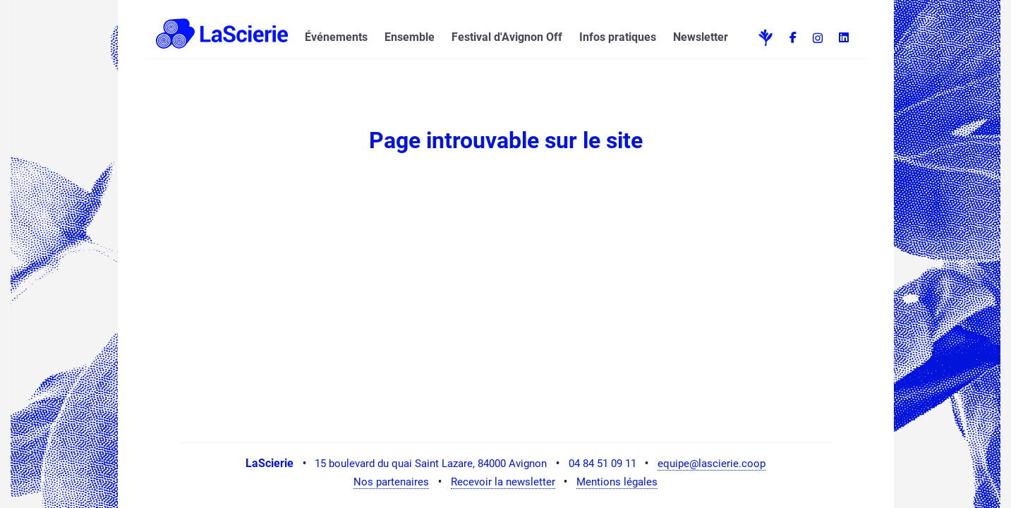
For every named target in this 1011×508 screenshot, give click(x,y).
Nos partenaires (391, 482)
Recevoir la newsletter (503, 482)
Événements (336, 37)
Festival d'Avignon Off (507, 37)
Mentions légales (617, 482)
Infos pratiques (617, 37)
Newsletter (700, 37)
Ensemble (410, 37)
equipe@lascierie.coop (711, 463)
